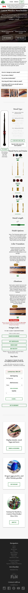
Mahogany (20, 135)
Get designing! (7, 38)
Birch (22, 120)
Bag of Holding (14, 552)
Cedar (13, 120)
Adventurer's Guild (14, 557)
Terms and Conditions (14, 560)
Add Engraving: (14, 376)
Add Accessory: (14, 382)
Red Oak (17, 120)
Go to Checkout (14, 405)
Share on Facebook (14, 336)
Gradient (16, 264)
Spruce (18, 115)
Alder (18, 123)
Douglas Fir (21, 133)
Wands (16, 2)
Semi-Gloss (15, 306)
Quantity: (14, 391)
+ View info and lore (17, 140)
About (14, 547)
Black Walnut (14, 133)
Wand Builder (14, 554)
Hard (20, 264)
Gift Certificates (14, 341)
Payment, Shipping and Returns (14, 563)
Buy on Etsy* (13, 348)
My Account (14, 549)
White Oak (20, 130)
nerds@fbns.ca (14, 585)
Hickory (14, 135)
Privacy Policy (14, 562)
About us (14, 522)
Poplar (14, 115)
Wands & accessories (14, 448)
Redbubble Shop (14, 569)
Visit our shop (14, 484)
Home (11, 2)
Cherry (15, 130)
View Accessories (14, 388)
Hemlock (17, 125)
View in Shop (13, 345)
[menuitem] (13, 155)
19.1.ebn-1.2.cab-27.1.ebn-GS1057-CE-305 (14, 330)
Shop (14, 551)
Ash (21, 123)
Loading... (14, 398)
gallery (3, 155)
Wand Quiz (14, 556)
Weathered (21, 306)
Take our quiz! (21, 38)
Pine (22, 115)
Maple (14, 123)
